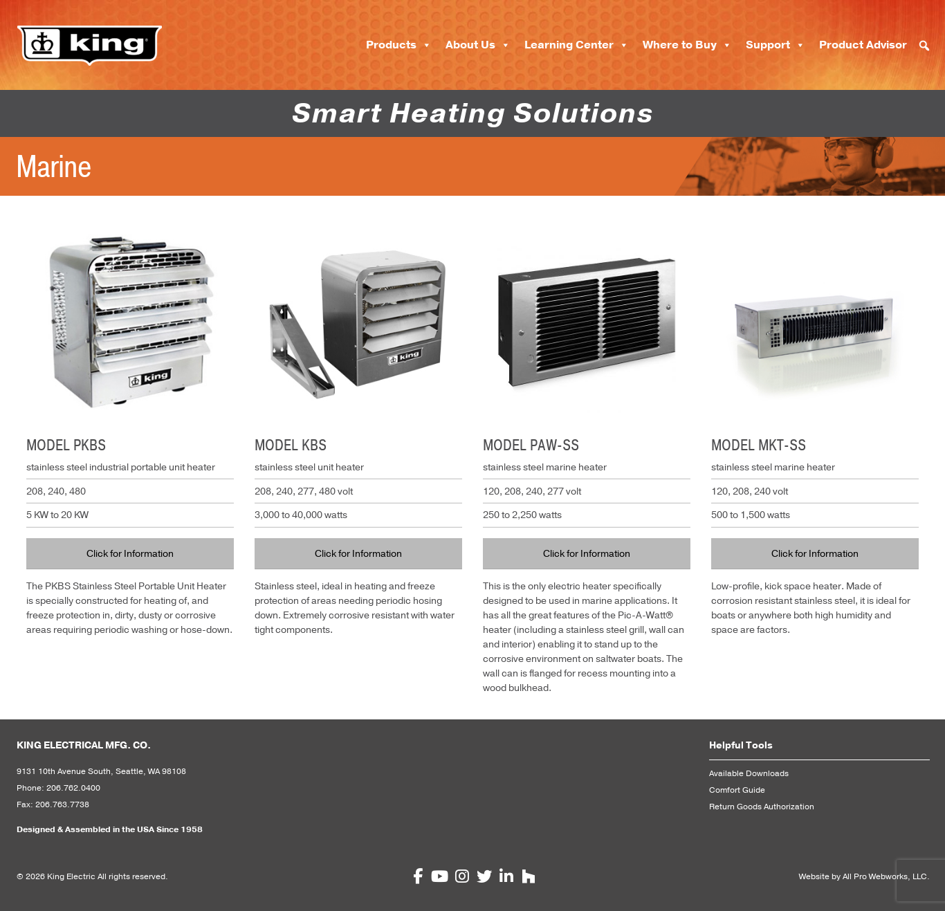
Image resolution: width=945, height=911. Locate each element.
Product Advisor (863, 45)
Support (775, 45)
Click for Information (130, 553)
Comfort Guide (737, 789)
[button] (924, 45)
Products (399, 45)
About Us (478, 45)
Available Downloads (749, 773)
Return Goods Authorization (761, 806)
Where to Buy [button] (687, 45)
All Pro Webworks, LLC (885, 876)
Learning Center (576, 45)
